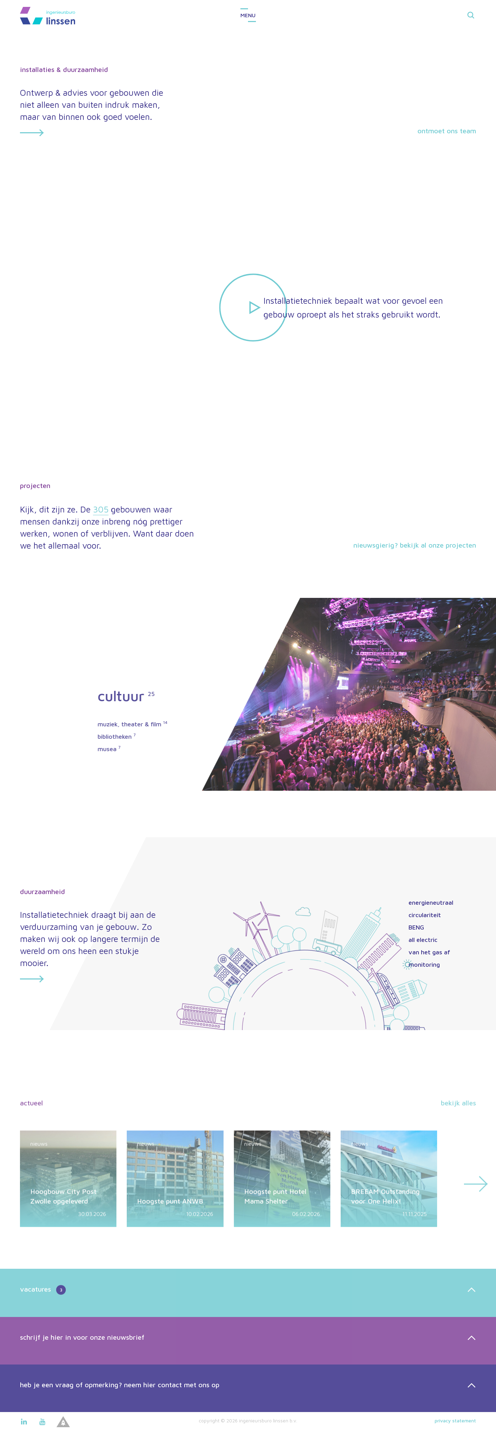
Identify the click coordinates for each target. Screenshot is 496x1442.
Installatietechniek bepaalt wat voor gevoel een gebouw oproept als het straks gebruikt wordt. (353, 307)
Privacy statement (455, 1420)
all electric (423, 939)
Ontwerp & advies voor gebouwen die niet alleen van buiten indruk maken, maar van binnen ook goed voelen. (92, 112)
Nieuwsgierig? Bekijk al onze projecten (414, 545)
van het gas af (429, 952)
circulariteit (425, 915)
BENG (416, 927)
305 (100, 509)
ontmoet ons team (446, 131)
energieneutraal (431, 902)
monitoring (424, 964)
